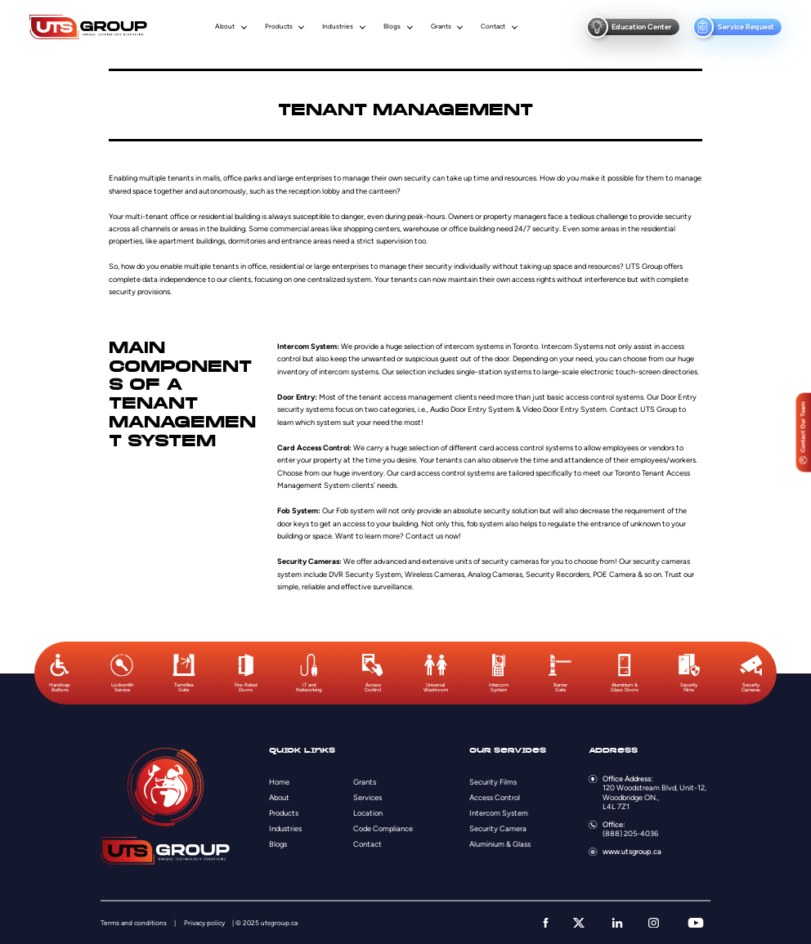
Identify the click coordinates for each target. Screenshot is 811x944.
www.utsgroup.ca (632, 851)
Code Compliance (383, 828)
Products (279, 26)
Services (367, 797)
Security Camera (497, 828)
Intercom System (498, 812)
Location (368, 812)
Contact (493, 26)
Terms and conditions (134, 923)
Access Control (494, 797)
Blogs (392, 26)
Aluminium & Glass (500, 843)
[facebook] (545, 923)
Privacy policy (204, 923)
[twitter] (578, 923)
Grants (441, 26)
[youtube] (695, 923)
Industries (337, 26)
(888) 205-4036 (630, 833)
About (225, 26)
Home (279, 781)
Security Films (493, 781)
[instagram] (653, 923)
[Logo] (88, 27)
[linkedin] (617, 923)
